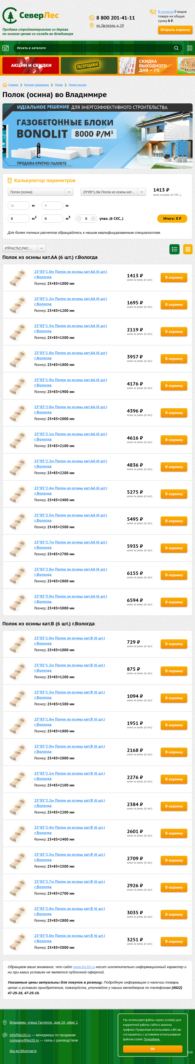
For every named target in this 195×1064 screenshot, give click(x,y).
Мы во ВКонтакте (23, 1051)
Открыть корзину (175, 30)
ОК (153, 1049)
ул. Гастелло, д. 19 (110, 25)
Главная (13, 84)
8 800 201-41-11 (115, 17)
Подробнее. (152, 1039)
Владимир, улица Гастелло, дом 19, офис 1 (44, 1022)
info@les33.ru (20, 1035)
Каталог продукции (36, 84)
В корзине (166, 11)
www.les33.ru (84, 967)
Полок (59, 84)
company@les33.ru (24, 1040)
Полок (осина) (77, 84)
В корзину (174, 277)
